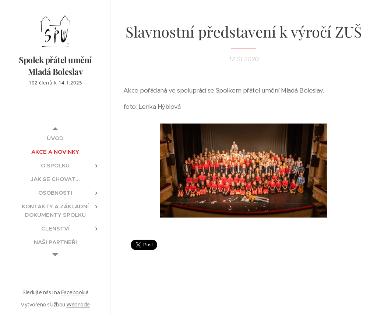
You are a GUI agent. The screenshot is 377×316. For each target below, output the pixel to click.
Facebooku (74, 292)
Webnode (77, 304)
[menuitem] (55, 138)
